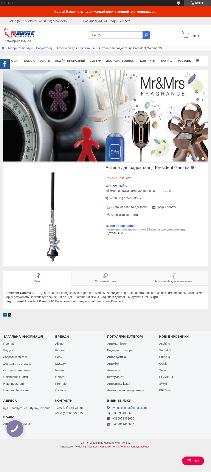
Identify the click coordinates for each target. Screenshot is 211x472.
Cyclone (60, 390)
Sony (58, 357)
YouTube (184, 60)
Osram (59, 377)
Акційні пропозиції (70, 60)
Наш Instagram (13, 383)
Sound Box (166, 350)
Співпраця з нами (15, 377)
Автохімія (113, 363)
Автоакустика (116, 357)
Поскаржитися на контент (102, 446)
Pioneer (60, 350)
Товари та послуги (20, 48)
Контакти (147, 60)
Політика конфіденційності (135, 446)
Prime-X (164, 357)
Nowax (59, 370)
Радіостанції (44, 48)
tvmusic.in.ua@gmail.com (129, 407)
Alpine (59, 343)
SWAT (163, 383)
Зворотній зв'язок (15, 357)
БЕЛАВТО (166, 377)
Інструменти (115, 377)
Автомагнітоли (117, 343)
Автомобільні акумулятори (125, 390)
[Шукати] (146, 35)
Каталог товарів (37, 60)
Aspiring (164, 343)
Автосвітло (114, 370)
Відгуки (95, 60)
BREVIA (164, 390)
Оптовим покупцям (16, 370)
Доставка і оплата (120, 60)
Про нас (166, 60)
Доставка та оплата (17, 363)
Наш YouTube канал (17, 390)
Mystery (60, 363)
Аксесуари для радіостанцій (76, 48)
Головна (12, 60)
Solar (162, 370)
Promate (61, 383)
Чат (193, 461)
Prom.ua (125, 442)
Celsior (164, 363)
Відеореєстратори (119, 350)
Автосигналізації (118, 383)
